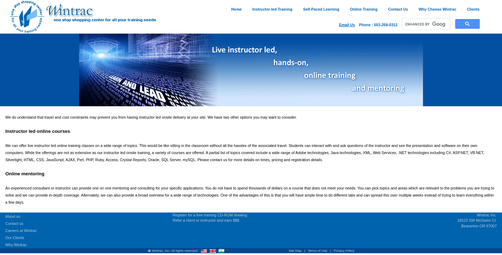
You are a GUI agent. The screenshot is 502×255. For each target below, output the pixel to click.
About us (12, 216)
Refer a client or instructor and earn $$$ (206, 220)
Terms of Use (317, 251)
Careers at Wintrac (21, 230)
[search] (425, 24)
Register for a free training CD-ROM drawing (210, 215)
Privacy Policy (344, 251)
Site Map (294, 251)
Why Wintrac (16, 245)
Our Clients (14, 238)
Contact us (14, 223)
